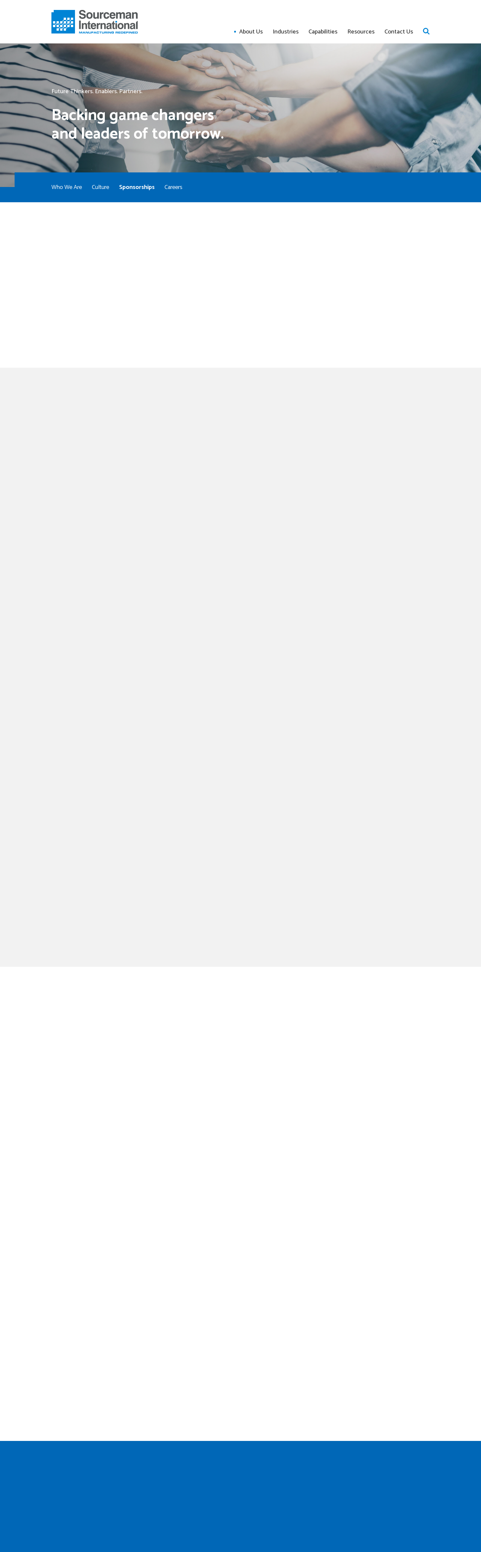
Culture (100, 187)
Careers (173, 187)
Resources (361, 32)
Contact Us (398, 32)
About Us (251, 32)
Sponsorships (137, 187)
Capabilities (323, 32)
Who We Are (66, 187)
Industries (286, 32)
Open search (426, 31)
